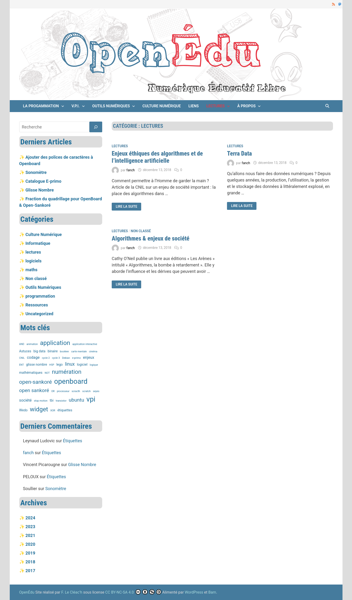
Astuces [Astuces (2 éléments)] (25, 351)
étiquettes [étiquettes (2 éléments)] (65, 410)
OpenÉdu (27, 592)
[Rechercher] (95, 127)
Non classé (141, 231)
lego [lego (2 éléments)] (59, 364)
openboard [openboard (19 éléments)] (70, 381)
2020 (30, 544)
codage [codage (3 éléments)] (33, 357)
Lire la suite (128, 207)
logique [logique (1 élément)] (94, 364)
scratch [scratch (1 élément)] (86, 391)
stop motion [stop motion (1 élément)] (41, 400)
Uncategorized (39, 313)
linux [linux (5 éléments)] (70, 364)
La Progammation (41, 106)
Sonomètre (36, 172)
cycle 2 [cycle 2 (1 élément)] (46, 357)
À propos (246, 106)
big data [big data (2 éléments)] (39, 351)
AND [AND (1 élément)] (21, 344)
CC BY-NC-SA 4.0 (119, 592)
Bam (212, 592)
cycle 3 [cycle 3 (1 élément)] (56, 357)
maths (31, 269)
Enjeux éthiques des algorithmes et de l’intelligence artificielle (157, 157)
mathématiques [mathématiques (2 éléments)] (31, 372)
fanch (130, 170)
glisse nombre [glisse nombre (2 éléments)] (36, 364)
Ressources (36, 304)
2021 (30, 535)
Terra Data (239, 153)
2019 (30, 553)
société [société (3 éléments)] (25, 400)
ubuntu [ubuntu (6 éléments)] (76, 400)
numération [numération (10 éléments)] (67, 371)
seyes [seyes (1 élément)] (96, 391)
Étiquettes (72, 440)
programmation (40, 296)
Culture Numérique (161, 106)
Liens (193, 106)
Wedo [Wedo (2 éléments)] (23, 410)
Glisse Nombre (39, 189)
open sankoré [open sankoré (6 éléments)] (34, 390)
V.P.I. (76, 106)
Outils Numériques (111, 106)
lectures (215, 106)
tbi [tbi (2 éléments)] (51, 400)
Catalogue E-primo (43, 181)
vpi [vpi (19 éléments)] (90, 399)
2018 (30, 561)
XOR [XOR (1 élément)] (52, 410)
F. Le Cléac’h (71, 592)
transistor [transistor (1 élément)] (61, 400)
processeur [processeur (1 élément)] (63, 391)
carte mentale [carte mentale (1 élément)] (79, 351)
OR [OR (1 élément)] (53, 391)
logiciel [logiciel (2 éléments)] (82, 364)
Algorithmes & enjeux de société (150, 238)
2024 (30, 517)
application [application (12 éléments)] (55, 342)
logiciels (33, 260)
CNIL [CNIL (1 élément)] (22, 357)
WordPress (194, 592)
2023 (30, 526)
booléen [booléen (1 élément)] (64, 351)
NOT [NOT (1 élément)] (47, 372)
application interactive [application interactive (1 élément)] (84, 344)
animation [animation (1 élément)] (32, 344)
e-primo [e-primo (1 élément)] (76, 357)
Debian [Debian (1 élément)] (66, 357)
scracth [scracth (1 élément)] (76, 391)
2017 (30, 570)
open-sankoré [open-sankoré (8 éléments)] (35, 382)
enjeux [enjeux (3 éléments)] (88, 357)
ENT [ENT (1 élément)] (21, 364)
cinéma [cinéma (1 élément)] (93, 351)
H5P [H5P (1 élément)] (51, 364)
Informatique (37, 243)
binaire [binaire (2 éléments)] (53, 351)
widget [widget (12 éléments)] (39, 409)
